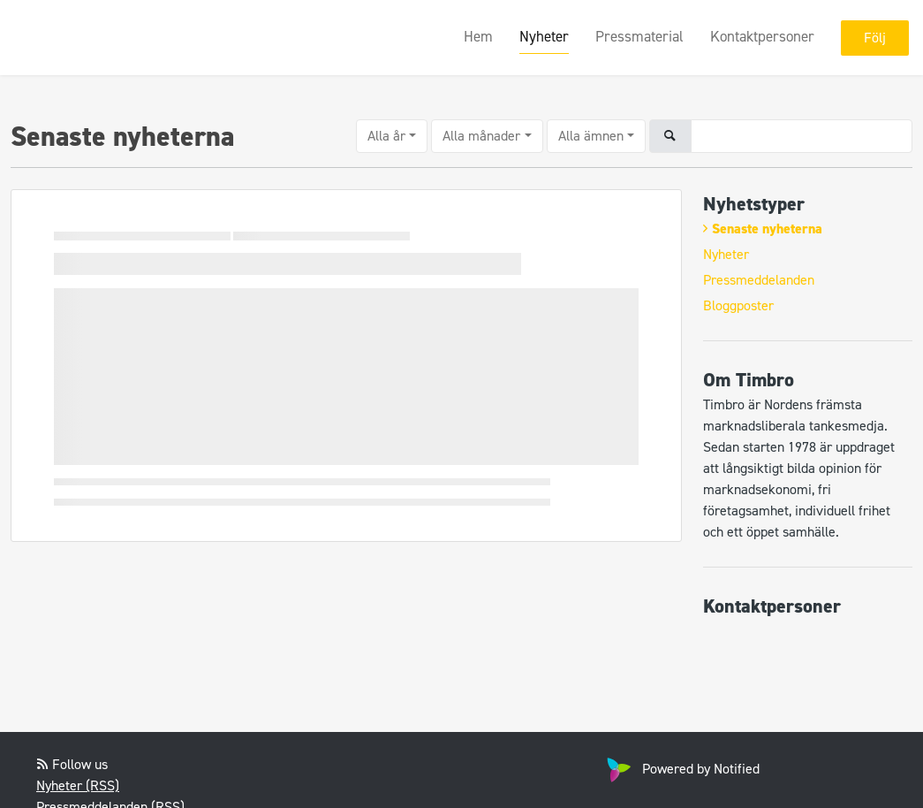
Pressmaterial (639, 36)
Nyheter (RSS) (77, 785)
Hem (478, 36)
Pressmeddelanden (758, 280)
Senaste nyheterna (767, 228)
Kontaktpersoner (762, 36)
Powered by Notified (681, 768)
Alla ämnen (591, 135)
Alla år (386, 135)
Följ (875, 37)
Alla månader (481, 135)
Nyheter (544, 36)
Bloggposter (738, 305)
